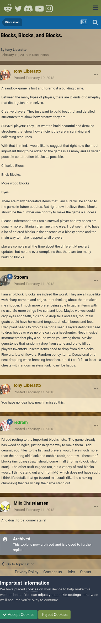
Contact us (52, 572)
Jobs (71, 572)
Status (85, 572)
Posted (34, 78)
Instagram (50, 8)
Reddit (8, 8)
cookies (32, 589)
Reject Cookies (54, 614)
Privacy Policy (26, 572)
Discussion (40, 55)
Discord (29, 8)
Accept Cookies (19, 614)
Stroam (21, 277)
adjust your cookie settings (59, 594)
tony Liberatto (15, 50)
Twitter (18, 8)
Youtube (39, 8)
